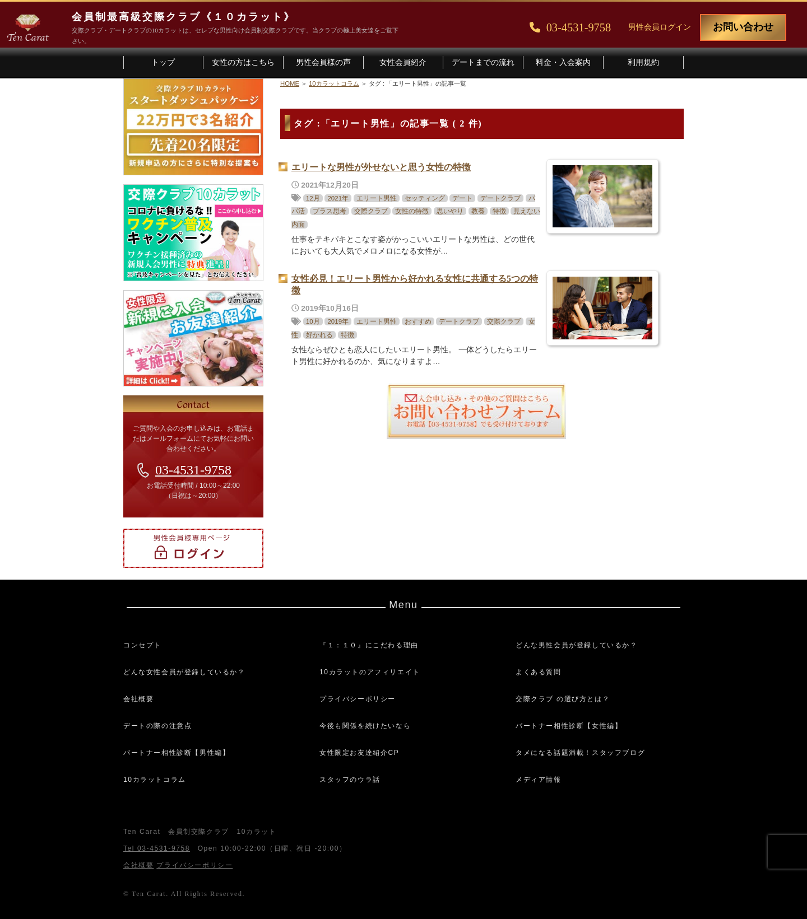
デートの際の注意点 (157, 726)
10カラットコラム (154, 779)
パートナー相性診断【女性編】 (569, 726)
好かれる (319, 335)
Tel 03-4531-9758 (156, 848)
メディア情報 (539, 779)
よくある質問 (539, 672)
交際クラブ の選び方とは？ (563, 699)
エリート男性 (376, 198)
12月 (313, 198)
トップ (163, 62)
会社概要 (138, 699)
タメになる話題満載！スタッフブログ (580, 753)
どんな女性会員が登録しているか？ (184, 672)
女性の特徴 (412, 211)
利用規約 (643, 62)
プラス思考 (329, 211)
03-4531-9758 (193, 470)
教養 (478, 211)
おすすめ (418, 321)
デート (462, 198)
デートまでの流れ (483, 62)
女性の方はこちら (243, 62)
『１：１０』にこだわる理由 (369, 645)
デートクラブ (500, 198)
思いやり (450, 211)
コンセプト (142, 645)
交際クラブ (371, 211)
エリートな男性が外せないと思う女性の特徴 (381, 167)
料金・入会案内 (563, 62)
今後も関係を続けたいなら (365, 726)
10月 (313, 321)
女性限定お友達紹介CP (359, 753)
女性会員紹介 (402, 62)
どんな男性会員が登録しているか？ (577, 645)
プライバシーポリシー (357, 699)
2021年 (338, 198)
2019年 (338, 321)
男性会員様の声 (323, 62)
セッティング (425, 198)
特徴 (499, 211)
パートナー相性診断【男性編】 (176, 753)
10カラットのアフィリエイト (369, 672)
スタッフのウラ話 (350, 779)
